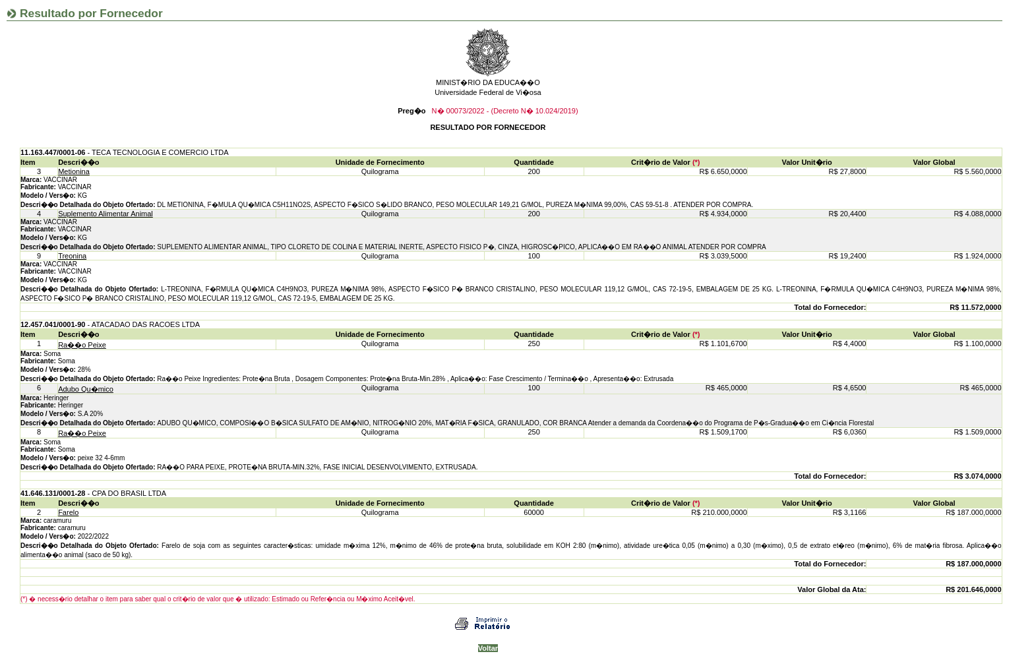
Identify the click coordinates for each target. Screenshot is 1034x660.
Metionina (74, 171)
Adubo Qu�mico (85, 389)
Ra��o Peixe (82, 345)
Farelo (68, 512)
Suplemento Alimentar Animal (105, 214)
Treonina (72, 256)
